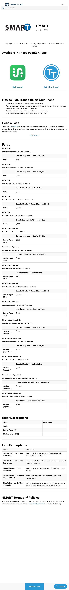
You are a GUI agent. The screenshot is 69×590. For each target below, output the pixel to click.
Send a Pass (15, 127)
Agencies (5, 8)
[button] (62, 4)
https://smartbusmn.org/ (36, 504)
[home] (14, 4)
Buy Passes (34, 587)
